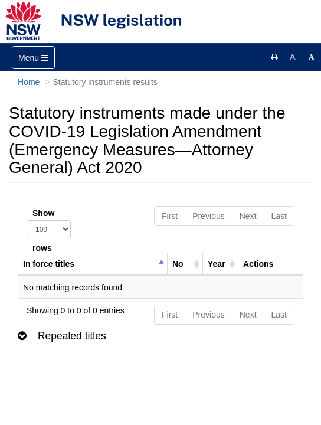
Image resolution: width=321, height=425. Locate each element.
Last (279, 216)
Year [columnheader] (216, 264)
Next (248, 216)
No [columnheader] (178, 264)
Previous (208, 216)
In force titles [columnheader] (48, 264)
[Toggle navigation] (33, 57)
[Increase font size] (312, 57)
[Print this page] (274, 57)
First (170, 216)
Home (29, 82)
